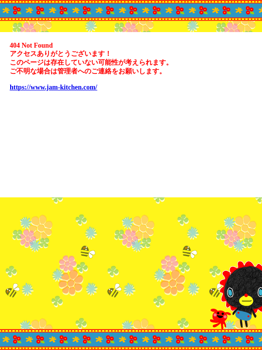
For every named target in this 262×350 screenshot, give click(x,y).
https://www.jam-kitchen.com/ (53, 87)
